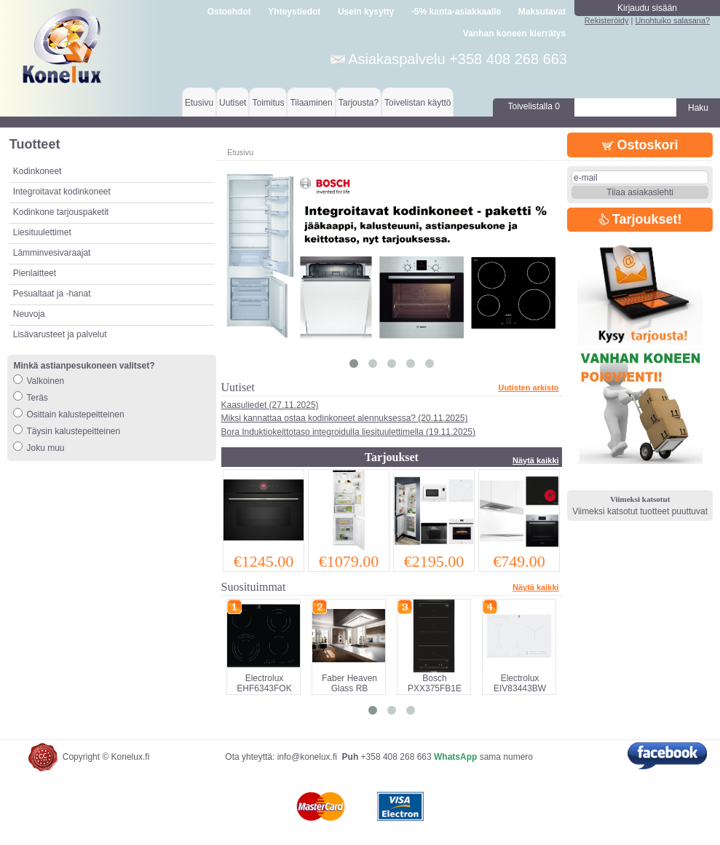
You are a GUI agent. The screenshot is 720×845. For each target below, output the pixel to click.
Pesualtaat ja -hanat (52, 293)
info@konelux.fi (307, 757)
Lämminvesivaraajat (52, 253)
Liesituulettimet (42, 232)
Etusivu (199, 103)
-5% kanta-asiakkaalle (456, 12)
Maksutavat (542, 12)
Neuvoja (29, 314)
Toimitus (268, 103)
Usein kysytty (366, 12)
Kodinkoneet (37, 171)
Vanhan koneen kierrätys (514, 33)
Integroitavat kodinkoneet (62, 191)
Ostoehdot (229, 12)
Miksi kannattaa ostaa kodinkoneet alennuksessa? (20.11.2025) (344, 418)
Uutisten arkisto (528, 387)
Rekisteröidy (607, 20)
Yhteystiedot (294, 12)
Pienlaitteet (34, 273)
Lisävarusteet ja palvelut (60, 334)
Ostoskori (640, 145)
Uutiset (232, 103)
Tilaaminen (311, 103)
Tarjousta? (359, 103)
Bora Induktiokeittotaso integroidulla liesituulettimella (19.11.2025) (348, 432)
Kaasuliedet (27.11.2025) (270, 405)
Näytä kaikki (536, 460)
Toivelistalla (534, 106)
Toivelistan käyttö (417, 103)
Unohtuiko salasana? (672, 20)
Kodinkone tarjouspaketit (60, 212)
